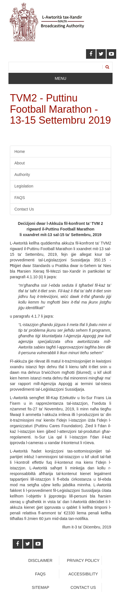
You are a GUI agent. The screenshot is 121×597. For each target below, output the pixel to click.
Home (19, 151)
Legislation (23, 186)
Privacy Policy (83, 560)
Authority (22, 174)
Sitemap (40, 587)
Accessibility (83, 574)
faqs (40, 574)
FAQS (19, 197)
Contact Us (24, 209)
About (19, 163)
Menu (60, 78)
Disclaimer (40, 560)
